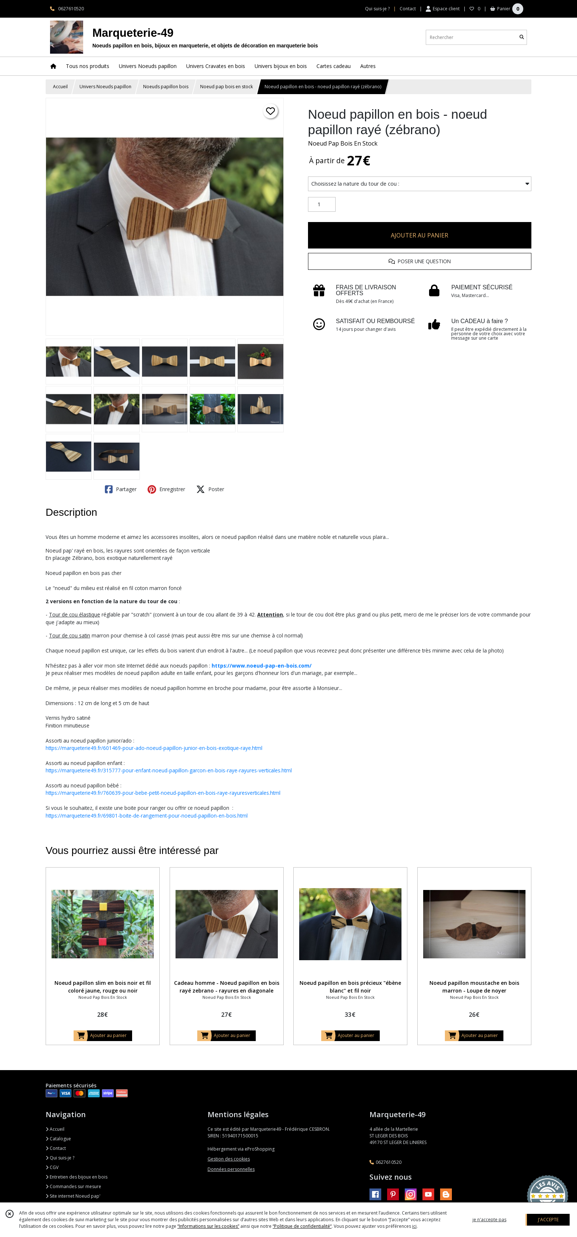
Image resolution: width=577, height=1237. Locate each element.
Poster (210, 489)
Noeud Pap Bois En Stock (343, 143)
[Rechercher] (522, 37)
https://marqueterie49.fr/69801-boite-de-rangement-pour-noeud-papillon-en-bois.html (147, 815)
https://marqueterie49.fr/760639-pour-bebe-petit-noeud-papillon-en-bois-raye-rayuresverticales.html (163, 792)
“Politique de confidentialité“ (302, 1226)
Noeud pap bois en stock (226, 86)
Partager (121, 489)
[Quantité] (322, 204)
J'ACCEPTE (548, 1219)
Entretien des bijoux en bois (76, 1177)
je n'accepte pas (489, 1219)
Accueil (60, 86)
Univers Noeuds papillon (105, 86)
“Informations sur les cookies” (208, 1226)
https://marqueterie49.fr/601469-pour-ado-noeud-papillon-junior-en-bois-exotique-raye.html (154, 747)
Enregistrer (166, 489)
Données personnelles (231, 1169)
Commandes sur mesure (73, 1186)
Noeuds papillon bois (165, 86)
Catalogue (58, 1139)
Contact (408, 9)
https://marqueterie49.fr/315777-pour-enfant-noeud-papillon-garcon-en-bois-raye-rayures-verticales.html (169, 770)
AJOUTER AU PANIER (419, 235)
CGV (52, 1167)
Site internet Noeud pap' (73, 1196)
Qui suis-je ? (60, 1158)
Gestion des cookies (229, 1159)
